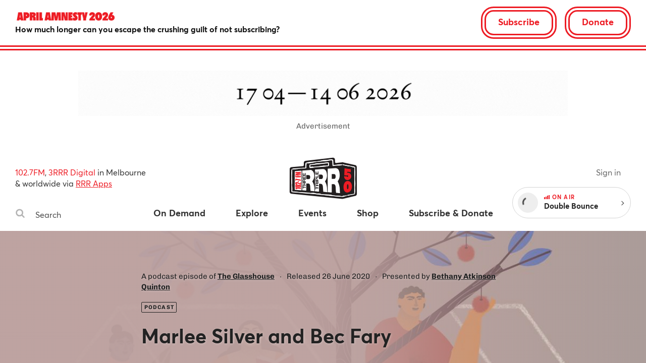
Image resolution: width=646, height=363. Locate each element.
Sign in (608, 172)
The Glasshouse (246, 276)
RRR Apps (94, 183)
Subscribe (519, 22)
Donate (598, 22)
